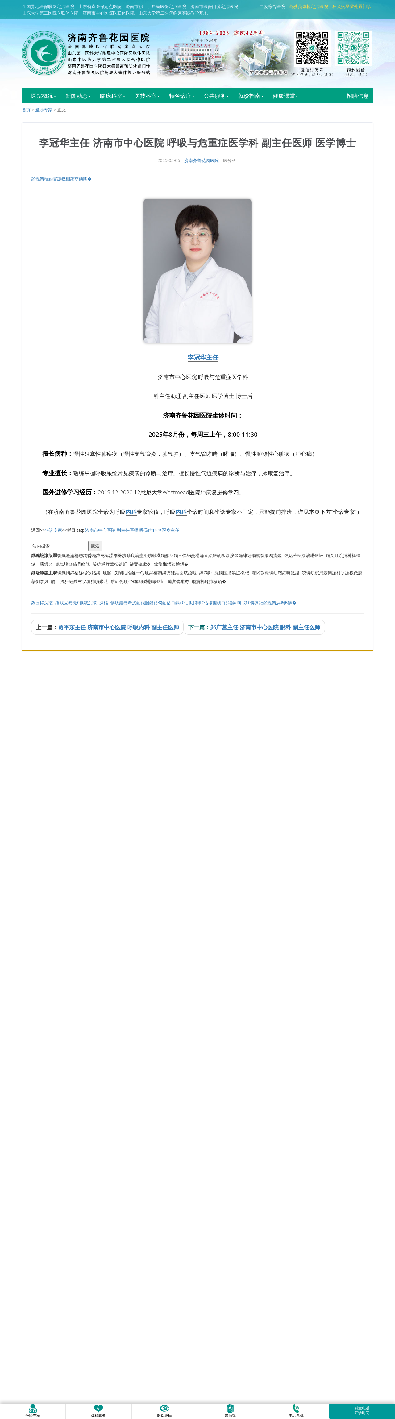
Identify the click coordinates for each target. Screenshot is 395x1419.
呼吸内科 (148, 530)
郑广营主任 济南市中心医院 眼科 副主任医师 (265, 627)
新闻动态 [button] (78, 95)
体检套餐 (98, 1411)
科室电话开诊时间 (362, 1410)
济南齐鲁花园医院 (201, 160)
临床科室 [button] (112, 95)
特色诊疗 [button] (181, 95)
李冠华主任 (203, 357)
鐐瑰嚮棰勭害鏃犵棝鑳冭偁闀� (61, 178)
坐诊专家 (43, 110)
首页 (26, 110)
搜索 (95, 546)
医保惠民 (164, 1411)
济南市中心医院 (100, 530)
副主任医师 (127, 530)
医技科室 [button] (147, 95)
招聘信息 (358, 95)
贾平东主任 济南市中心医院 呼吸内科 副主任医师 (118, 627)
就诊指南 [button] (251, 95)
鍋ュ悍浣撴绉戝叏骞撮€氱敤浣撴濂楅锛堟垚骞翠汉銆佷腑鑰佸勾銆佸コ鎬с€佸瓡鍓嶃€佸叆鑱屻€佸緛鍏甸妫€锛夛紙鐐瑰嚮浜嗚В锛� (163, 602)
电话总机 (296, 1411)
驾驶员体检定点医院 (308, 6)
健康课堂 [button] (285, 95)
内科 (131, 511)
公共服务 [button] (216, 95)
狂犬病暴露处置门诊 (351, 6)
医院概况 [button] (43, 95)
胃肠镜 (230, 1411)
